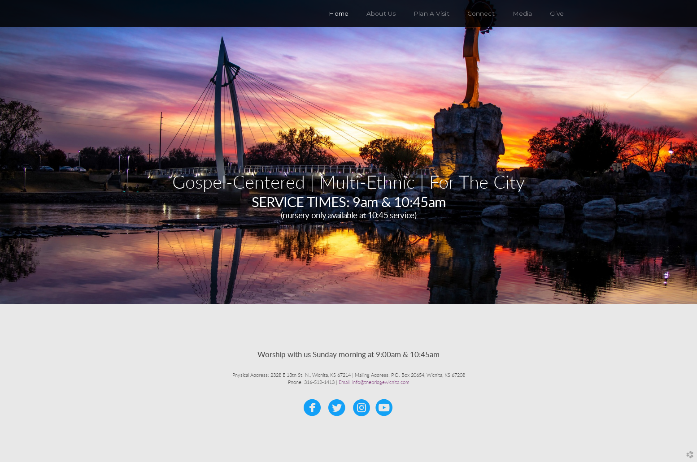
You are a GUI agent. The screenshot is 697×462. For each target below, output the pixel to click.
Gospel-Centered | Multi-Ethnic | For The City (348, 183)
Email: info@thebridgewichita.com (374, 382)
